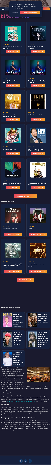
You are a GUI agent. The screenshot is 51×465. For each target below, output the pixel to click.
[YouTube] (30, 461)
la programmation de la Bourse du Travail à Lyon (21, 401)
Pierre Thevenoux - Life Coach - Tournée (36, 150)
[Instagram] (21, 461)
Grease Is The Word (9, 149)
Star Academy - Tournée (36, 264)
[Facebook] (25, 461)
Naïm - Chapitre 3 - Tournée (37, 115)
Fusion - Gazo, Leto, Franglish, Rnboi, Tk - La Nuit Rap (12, 265)
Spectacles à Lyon (25, 280)
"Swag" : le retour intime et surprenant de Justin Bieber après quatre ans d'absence (17, 338)
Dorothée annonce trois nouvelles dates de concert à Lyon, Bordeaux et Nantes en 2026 (18, 320)
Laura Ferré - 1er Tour (10, 229)
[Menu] (2, 9)
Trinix (30, 229)
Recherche (46, 8)
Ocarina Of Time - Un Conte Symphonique (12, 184)
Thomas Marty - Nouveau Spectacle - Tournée (11, 116)
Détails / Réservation (13, 234)
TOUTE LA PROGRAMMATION (25, 196)
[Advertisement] (25, 295)
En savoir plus (13, 51)
